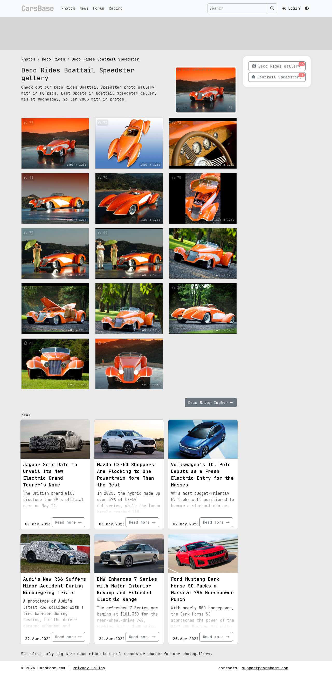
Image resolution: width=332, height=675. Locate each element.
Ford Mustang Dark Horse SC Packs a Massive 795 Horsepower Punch (202, 589)
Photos (68, 8)
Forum (99, 8)
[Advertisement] (166, 32)
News (84, 8)
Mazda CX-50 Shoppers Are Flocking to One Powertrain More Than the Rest (125, 475)
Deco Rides (53, 59)
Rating (116, 8)
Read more (68, 522)
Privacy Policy (89, 667)
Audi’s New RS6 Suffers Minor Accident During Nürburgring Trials (54, 586)
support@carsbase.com (265, 667)
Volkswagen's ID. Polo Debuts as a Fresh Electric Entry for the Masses (202, 475)
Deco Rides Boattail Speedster (105, 59)
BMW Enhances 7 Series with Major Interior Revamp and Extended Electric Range (127, 589)
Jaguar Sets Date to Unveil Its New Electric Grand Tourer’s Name (50, 475)
